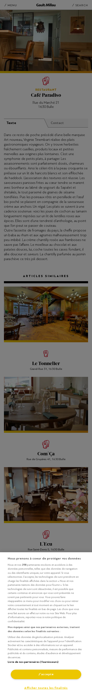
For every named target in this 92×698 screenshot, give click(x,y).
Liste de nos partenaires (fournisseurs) (33, 662)
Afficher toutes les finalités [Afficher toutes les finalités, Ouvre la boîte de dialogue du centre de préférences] (46, 688)
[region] (46, 625)
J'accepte (46, 674)
